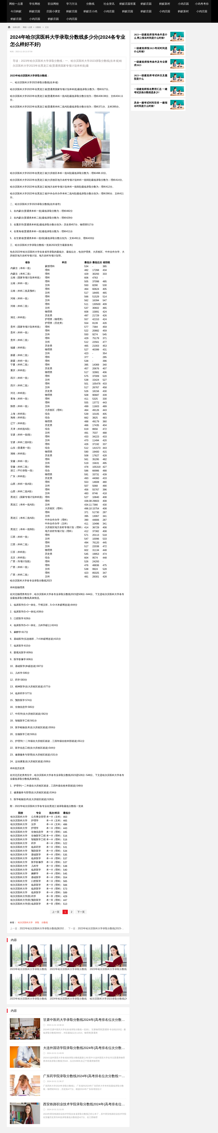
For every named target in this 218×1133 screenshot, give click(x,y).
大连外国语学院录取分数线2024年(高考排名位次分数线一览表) (84, 1048)
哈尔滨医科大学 (25, 922)
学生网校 (34, 3)
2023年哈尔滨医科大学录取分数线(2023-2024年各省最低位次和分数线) (116, 928)
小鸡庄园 (183, 3)
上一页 (55, 912)
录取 (37, 922)
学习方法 (71, 3)
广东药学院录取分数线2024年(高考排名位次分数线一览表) (84, 1076)
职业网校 (53, 3)
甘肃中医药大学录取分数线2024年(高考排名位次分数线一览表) (84, 1020)
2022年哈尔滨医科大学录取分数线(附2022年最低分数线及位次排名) (56, 928)
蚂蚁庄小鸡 (90, 11)
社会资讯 (109, 3)
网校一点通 (16, 3)
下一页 (81, 912)
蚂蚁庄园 (146, 3)
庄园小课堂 (53, 11)
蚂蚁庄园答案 (127, 3)
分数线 (90, 3)
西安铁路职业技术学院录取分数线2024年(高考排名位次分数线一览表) (84, 1104)
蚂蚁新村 (164, 3)
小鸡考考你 (202, 3)
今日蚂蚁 (16, 11)
